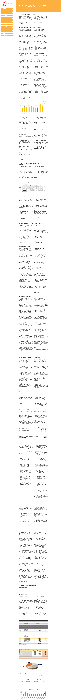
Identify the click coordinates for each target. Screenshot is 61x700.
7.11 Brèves (3, 28)
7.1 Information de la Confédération (7, 10)
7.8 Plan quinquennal (5, 22)
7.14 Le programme (5, 33)
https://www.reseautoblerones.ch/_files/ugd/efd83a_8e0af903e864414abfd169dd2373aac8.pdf (41, 386)
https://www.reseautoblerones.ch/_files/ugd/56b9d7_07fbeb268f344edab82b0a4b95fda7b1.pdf (41, 241)
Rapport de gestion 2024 (5, 8)
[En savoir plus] (23, 587)
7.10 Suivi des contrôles (5, 26)
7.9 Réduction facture (5, 24)
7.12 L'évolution (4, 29)
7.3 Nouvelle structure (5, 13)
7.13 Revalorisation (4, 31)
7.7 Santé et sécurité (5, 20)
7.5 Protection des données (6, 17)
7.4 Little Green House (5, 15)
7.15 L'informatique (4, 35)
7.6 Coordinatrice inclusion (6, 19)
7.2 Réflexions (4, 11)
